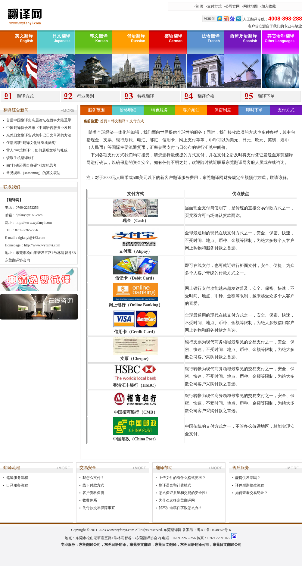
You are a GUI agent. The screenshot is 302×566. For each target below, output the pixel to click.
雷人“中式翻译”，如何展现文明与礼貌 (36, 150)
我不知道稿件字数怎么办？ (180, 508)
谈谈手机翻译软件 (20, 158)
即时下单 (254, 110)
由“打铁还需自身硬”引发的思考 (31, 165)
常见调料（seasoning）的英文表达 (33, 173)
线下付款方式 (93, 485)
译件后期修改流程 (249, 485)
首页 (103, 121)
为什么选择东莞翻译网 (177, 500)
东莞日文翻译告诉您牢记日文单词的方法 (38, 135)
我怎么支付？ (93, 478)
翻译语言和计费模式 (175, 485)
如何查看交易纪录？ (251, 493)
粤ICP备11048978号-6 (214, 530)
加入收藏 (268, 6)
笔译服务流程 (17, 478)
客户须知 (191, 110)
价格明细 (128, 110)
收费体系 (90, 500)
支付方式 (214, 6)
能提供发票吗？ (247, 478)
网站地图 (250, 6)
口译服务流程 (17, 485)
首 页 (199, 6)
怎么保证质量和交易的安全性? (183, 493)
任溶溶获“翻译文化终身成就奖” (31, 143)
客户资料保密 (93, 493)
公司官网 (232, 6)
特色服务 (159, 110)
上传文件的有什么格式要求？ (182, 478)
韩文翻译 (118, 121)
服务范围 (96, 110)
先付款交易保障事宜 (99, 508)
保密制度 (222, 110)
